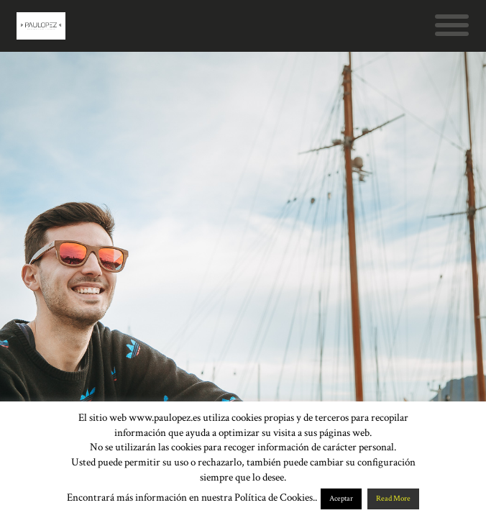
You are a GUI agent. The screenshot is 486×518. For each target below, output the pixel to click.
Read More (393, 499)
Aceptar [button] (341, 499)
